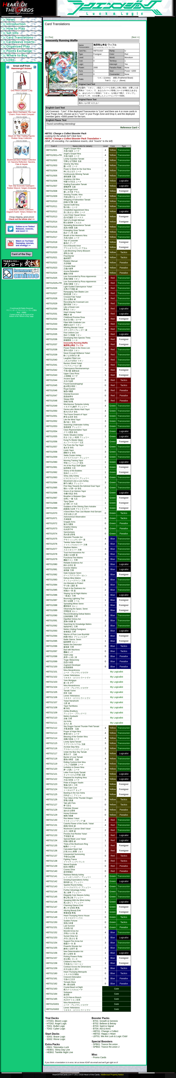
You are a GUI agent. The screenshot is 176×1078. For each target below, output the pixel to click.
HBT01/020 (51, 252)
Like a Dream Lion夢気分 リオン (71, 308)
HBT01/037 (51, 344)
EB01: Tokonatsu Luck (58, 1047)
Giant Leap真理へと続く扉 (70, 656)
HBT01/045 (51, 385)
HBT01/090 (51, 615)
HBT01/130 (51, 820)
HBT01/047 (51, 395)
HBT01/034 (51, 329)
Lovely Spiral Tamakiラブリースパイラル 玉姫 (74, 743)
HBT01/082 (51, 574)
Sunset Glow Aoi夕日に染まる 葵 (71, 937)
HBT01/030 (51, 308)
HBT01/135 (51, 845)
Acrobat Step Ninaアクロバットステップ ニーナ (76, 748)
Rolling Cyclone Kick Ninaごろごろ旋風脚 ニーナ (74, 763)
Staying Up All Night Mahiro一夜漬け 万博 (75, 594)
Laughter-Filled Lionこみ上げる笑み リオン (73, 359)
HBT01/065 (51, 487)
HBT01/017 (51, 237)
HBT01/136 (51, 850)
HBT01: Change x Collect (105, 1031)
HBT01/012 (51, 211)
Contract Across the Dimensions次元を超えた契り (77, 968)
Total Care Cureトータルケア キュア (72, 789)
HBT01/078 (51, 554)
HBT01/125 (51, 794)
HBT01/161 (51, 978)
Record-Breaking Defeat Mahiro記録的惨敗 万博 (77, 615)
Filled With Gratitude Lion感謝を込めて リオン (74, 323)
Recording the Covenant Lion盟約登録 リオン (76, 303)
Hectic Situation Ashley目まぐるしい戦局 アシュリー (76, 436)
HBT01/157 (51, 958)
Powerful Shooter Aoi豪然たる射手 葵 (72, 947)
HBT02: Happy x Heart (104, 1033)
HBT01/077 (51, 549)
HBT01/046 (51, 390)
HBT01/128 (51, 809)
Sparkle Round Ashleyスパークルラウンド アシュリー (77, 886)
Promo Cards (99, 1057)
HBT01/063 (51, 477)
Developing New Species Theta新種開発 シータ (77, 339)
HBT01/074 (51, 533)
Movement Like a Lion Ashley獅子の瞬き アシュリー (76, 482)
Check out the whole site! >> (22, 219)
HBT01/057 (51, 446)
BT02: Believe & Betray (104, 1023)
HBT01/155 (51, 947)
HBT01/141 (51, 876)
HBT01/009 (51, 196)
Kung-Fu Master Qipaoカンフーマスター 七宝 (73, 441)
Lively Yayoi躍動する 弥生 (70, 451)
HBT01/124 (51, 789)
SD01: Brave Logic (56, 1036)
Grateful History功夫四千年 (70, 528)
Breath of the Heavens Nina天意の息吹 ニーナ (75, 236)
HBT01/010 (51, 201)
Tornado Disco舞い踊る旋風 (70, 983)
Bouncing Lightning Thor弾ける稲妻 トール (74, 599)
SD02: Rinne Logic (56, 1039)
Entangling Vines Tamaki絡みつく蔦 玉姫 (74, 231)
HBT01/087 (51, 600)
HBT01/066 (51, 492)
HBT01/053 (51, 426)
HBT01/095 (51, 641)
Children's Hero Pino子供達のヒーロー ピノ (73, 963)
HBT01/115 (51, 743)
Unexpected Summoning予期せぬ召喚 (74, 855)
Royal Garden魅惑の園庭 (69, 390)
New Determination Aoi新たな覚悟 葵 (73, 952)
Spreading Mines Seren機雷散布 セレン (74, 605)
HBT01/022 (51, 262)
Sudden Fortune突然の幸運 (70, 922)
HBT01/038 (51, 349)
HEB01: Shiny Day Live (58, 1049)
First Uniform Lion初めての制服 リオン (72, 334)
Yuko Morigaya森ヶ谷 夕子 (70, 681)
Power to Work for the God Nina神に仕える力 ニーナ (77, 170)
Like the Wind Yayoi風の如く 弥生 (72, 421)
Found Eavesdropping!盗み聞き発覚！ (73, 385)
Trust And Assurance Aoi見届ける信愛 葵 (74, 553)
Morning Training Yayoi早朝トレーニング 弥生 (73, 461)
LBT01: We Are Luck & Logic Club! (110, 1036)
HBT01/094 (51, 636)
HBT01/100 (51, 666)
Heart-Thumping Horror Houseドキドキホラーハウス (76, 917)
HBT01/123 (51, 784)
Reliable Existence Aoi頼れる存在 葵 (73, 564)
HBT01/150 (51, 922)
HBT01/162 (51, 983)
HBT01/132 (51, 830)
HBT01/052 (51, 421)
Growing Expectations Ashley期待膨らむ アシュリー (76, 881)
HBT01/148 (51, 912)
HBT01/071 (51, 518)
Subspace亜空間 (68, 993)
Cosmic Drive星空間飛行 (69, 871)
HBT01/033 (51, 324)
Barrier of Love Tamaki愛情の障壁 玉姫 (73, 758)
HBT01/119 (51, 763)
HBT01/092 (51, 625)
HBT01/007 (51, 186)
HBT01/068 (51, 503)
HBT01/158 (51, 963)
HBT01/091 (51, 620)
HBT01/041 (51, 365)
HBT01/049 (51, 405)
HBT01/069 (51, 508)
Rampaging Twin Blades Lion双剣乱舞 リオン (76, 293)
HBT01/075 (51, 538)
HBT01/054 (51, 431)
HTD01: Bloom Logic (57, 1021)
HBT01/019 (51, 247)
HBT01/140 (51, 871)
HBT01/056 (51, 441)
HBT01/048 (51, 400)
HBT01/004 (51, 170)
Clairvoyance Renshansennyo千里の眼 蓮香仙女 (76, 369)
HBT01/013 (51, 216)
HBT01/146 (51, 901)
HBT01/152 (51, 932)
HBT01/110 (51, 717)
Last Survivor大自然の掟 (69, 927)
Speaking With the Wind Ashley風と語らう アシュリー (77, 901)
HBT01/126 (51, 799)
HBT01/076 (51, 544)
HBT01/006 (51, 180)
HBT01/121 (51, 774)
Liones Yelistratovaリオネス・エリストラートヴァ (77, 676)
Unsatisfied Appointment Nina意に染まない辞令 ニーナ (76, 211)
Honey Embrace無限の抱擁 (70, 814)
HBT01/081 (51, 569)
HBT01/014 (51, 221)
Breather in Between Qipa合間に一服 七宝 (74, 497)
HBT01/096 (51, 646)
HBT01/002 (51, 160)
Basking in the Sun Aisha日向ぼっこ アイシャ (74, 794)
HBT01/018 (51, 242)
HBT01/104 (51, 687)
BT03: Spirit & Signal (103, 1026)
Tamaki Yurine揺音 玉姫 (70, 692)
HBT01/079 (51, 559)
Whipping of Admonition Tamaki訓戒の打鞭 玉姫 (77, 201)
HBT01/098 (51, 656)
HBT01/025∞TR (54, 283)
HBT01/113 (51, 733)
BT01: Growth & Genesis (105, 1021)
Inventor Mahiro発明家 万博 (70, 569)
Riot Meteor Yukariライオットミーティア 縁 (74, 819)
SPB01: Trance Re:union (105, 1044)
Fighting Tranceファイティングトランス (74, 860)
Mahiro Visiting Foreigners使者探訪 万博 (75, 630)
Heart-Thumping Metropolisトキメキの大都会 (75, 973)
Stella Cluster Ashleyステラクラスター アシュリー (76, 456)
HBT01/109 (51, 712)
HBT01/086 (51, 595)
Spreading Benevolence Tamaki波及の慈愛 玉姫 (77, 226)
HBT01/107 (51, 702)
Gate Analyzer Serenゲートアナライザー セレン (75, 574)
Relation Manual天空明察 (70, 262)
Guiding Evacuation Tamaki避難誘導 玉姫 (75, 185)
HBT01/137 (51, 855)
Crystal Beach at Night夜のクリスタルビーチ (73, 988)
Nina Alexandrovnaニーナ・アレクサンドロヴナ (76, 671)
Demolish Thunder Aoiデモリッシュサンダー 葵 (74, 538)
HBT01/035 (51, 334)
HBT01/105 (51, 692)
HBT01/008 (51, 191)
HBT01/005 (51, 175)
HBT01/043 (51, 375)
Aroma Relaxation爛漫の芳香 (71, 272)
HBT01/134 (51, 840)
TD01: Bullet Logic (56, 1026)
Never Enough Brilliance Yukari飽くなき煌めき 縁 (77, 354)
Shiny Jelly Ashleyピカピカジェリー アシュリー (76, 477)
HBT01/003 (51, 165)
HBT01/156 (51, 953)
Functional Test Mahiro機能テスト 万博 (73, 559)
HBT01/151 (51, 927)
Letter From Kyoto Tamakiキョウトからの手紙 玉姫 (74, 773)
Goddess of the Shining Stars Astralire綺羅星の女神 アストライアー (80, 507)
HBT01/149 (51, 917)
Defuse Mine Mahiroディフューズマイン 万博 (74, 579)
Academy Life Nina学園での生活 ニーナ (72, 180)
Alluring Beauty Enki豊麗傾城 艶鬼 (72, 911)
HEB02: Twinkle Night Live (60, 1052)
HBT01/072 (51, 523)
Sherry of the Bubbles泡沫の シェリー (73, 472)
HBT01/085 (51, 590)
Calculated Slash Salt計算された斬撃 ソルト (73, 850)
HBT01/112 (51, 728)
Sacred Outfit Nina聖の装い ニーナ (71, 206)
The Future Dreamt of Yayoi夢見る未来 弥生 (75, 415)
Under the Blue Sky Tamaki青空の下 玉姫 (75, 753)
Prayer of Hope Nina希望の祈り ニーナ (72, 732)
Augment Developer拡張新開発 (72, 666)
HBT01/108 (51, 707)
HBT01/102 (51, 676)
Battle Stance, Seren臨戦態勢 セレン (72, 640)
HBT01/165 (51, 999)
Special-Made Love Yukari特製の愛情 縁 (75, 840)
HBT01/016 (51, 232)
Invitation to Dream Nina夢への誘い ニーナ (74, 768)
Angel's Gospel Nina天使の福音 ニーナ (72, 149)
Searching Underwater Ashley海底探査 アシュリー (76, 426)
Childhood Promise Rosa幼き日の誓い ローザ (74, 318)
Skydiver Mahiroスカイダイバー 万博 (72, 548)
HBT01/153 (51, 937)
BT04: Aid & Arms (102, 1028)
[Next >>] (136, 37)
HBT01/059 (51, 457)
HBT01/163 (51, 988)
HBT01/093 (51, 630)
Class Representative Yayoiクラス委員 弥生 (75, 431)
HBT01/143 (51, 886)
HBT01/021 (51, 257)
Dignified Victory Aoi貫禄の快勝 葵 (72, 620)
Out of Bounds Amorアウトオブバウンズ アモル (75, 247)
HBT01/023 (51, 267)
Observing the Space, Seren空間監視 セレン (76, 610)
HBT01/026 (51, 288)
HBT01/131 (51, 825)
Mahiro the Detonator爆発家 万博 (73, 646)
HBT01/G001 (52, 1004)
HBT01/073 (51, 528)
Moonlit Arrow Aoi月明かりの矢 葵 (71, 932)
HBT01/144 (51, 891)
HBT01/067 (51, 497)
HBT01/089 (51, 610)
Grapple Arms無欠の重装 (69, 523)
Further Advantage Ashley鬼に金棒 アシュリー (74, 891)
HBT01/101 (51, 671)
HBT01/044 (51, 380)
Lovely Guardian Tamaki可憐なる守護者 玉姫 (74, 160)
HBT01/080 (51, 564)
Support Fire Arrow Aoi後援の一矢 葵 (73, 942)
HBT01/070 (51, 513)
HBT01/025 (51, 278)
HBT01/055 (51, 436)
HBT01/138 (51, 861)
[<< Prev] (49, 37)
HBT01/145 (51, 896)
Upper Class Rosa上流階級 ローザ (71, 374)
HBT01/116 (51, 748)
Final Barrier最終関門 (69, 257)
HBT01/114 (51, 738)
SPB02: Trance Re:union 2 (106, 1047)
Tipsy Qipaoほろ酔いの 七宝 (70, 502)
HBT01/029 (51, 303)
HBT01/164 (51, 994)
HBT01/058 (51, 451)
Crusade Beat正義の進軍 (69, 267)
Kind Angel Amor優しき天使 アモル (71, 190)
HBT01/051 (51, 416)
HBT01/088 (51, 605)
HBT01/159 (51, 968)
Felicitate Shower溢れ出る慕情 (71, 809)
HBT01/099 (51, 661)
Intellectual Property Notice (112, 1075)
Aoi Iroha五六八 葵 (68, 722)
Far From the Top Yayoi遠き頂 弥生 (73, 446)
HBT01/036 (51, 339)
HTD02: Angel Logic (57, 1023)
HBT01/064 (51, 482)
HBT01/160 (51, 973)
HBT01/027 (51, 293)
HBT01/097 (51, 651)
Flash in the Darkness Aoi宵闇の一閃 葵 (74, 589)
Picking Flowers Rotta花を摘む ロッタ (73, 957)
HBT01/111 (51, 722)
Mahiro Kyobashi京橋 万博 (71, 717)
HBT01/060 (51, 462)
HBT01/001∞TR (54, 155)
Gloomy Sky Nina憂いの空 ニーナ (71, 165)
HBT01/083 (51, 579)
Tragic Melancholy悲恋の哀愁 (71, 661)
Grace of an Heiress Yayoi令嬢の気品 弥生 (75, 492)
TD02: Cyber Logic (56, 1028)
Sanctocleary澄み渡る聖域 (69, 533)
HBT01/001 (51, 150)
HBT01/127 (51, 804)
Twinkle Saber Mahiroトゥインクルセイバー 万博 (75, 543)
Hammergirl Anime (21, 68)
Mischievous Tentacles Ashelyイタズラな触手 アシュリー (76, 405)
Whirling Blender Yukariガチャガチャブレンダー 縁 (75, 328)
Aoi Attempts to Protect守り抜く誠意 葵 (73, 584)
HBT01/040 (51, 359)
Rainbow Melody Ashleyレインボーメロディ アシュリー (77, 876)
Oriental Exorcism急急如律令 (71, 395)
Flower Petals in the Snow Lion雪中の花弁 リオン (77, 349)
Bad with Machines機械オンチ (72, 651)
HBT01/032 (51, 319)
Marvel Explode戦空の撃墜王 (70, 865)
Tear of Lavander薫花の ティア (71, 242)
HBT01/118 (51, 758)
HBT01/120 (51, 769)
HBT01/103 (51, 682)
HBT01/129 (51, 815)
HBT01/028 (51, 298)
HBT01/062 (51, 472)
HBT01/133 (51, 835)
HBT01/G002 (52, 1009)
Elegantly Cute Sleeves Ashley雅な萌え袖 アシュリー (77, 896)
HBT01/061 (51, 467)
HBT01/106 (51, 697)
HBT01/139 (51, 866)
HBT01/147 (51, 907)
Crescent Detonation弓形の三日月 (72, 978)
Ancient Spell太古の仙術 (69, 380)
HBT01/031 (51, 313)
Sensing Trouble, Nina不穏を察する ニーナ (73, 196)
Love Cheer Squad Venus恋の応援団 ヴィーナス (74, 216)
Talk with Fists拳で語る (70, 804)
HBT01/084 (51, 584)
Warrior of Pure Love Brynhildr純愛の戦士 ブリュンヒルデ (76, 635)
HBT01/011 (51, 206)
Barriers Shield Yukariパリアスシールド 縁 (73, 364)
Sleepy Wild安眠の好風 (69, 400)
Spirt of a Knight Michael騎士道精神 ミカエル (74, 221)
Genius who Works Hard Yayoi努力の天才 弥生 (76, 410)
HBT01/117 (51, 753)
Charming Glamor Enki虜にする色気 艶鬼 (73, 906)
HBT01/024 (51, 272)
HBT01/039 (51, 354)
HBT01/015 (51, 226)
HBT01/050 (51, 411)
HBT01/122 (51, 779)
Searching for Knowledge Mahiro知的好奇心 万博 (77, 625)
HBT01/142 (51, 881)
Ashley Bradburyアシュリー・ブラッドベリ (75, 712)
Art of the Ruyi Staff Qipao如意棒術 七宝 (75, 467)
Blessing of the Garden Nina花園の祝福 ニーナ (76, 738)
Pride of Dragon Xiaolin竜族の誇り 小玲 (73, 784)
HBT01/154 (51, 942)
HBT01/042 (51, 370)
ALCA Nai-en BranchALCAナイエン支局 (72, 998)
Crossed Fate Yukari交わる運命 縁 (72, 298)
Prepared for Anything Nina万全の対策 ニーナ (75, 778)
